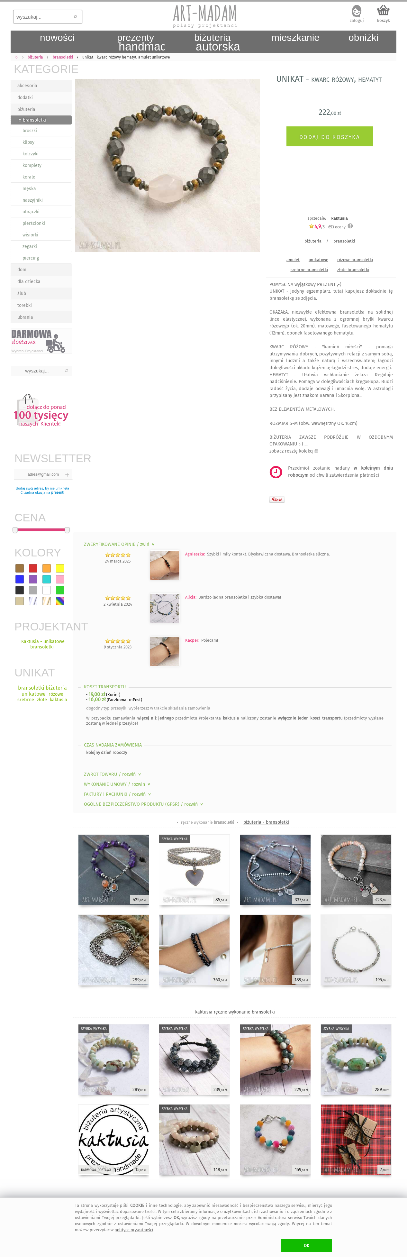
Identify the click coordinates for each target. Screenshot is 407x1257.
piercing (31, 258)
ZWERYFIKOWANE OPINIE (120, 544)
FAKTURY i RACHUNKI (118, 794)
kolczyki (31, 154)
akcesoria (27, 85)
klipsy (28, 142)
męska (29, 188)
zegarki (30, 246)
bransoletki (344, 241)
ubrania (25, 317)
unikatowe (318, 259)
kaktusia (339, 218)
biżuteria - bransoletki (266, 822)
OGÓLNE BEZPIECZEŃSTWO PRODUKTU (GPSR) (144, 804)
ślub (21, 293)
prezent (57, 493)
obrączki (31, 212)
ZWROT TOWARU (113, 774)
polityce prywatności (133, 1229)
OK (306, 1245)
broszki (30, 130)
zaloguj (357, 20)
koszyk (383, 20)
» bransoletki (32, 120)
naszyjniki (33, 200)
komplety (32, 165)
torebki (24, 305)
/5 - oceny (327, 227)
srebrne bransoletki (309, 269)
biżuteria (26, 109)
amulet (293, 259)
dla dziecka (29, 281)
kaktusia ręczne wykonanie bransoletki (235, 1012)
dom (21, 269)
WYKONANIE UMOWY (117, 784)
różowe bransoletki (355, 259)
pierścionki (34, 223)
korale (29, 177)
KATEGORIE (43, 69)
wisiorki (30, 235)
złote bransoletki (353, 269)
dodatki (25, 97)
